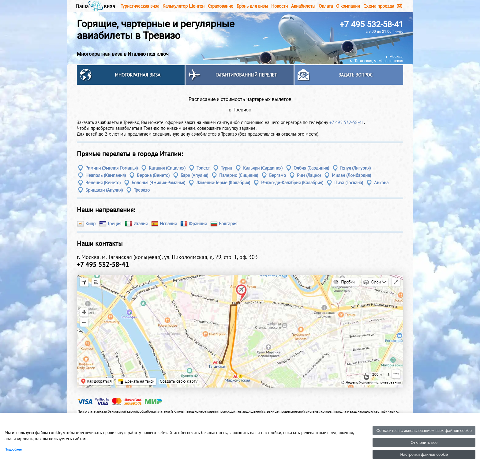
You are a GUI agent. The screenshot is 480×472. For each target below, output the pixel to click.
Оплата (326, 6)
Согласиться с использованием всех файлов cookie (424, 430)
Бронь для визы (252, 6)
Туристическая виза (140, 6)
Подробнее (13, 449)
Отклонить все (424, 442)
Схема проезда (378, 6)
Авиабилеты (303, 6)
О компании (348, 6)
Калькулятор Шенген (183, 6)
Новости (279, 6)
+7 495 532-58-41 (371, 24)
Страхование (220, 6)
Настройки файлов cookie (424, 454)
